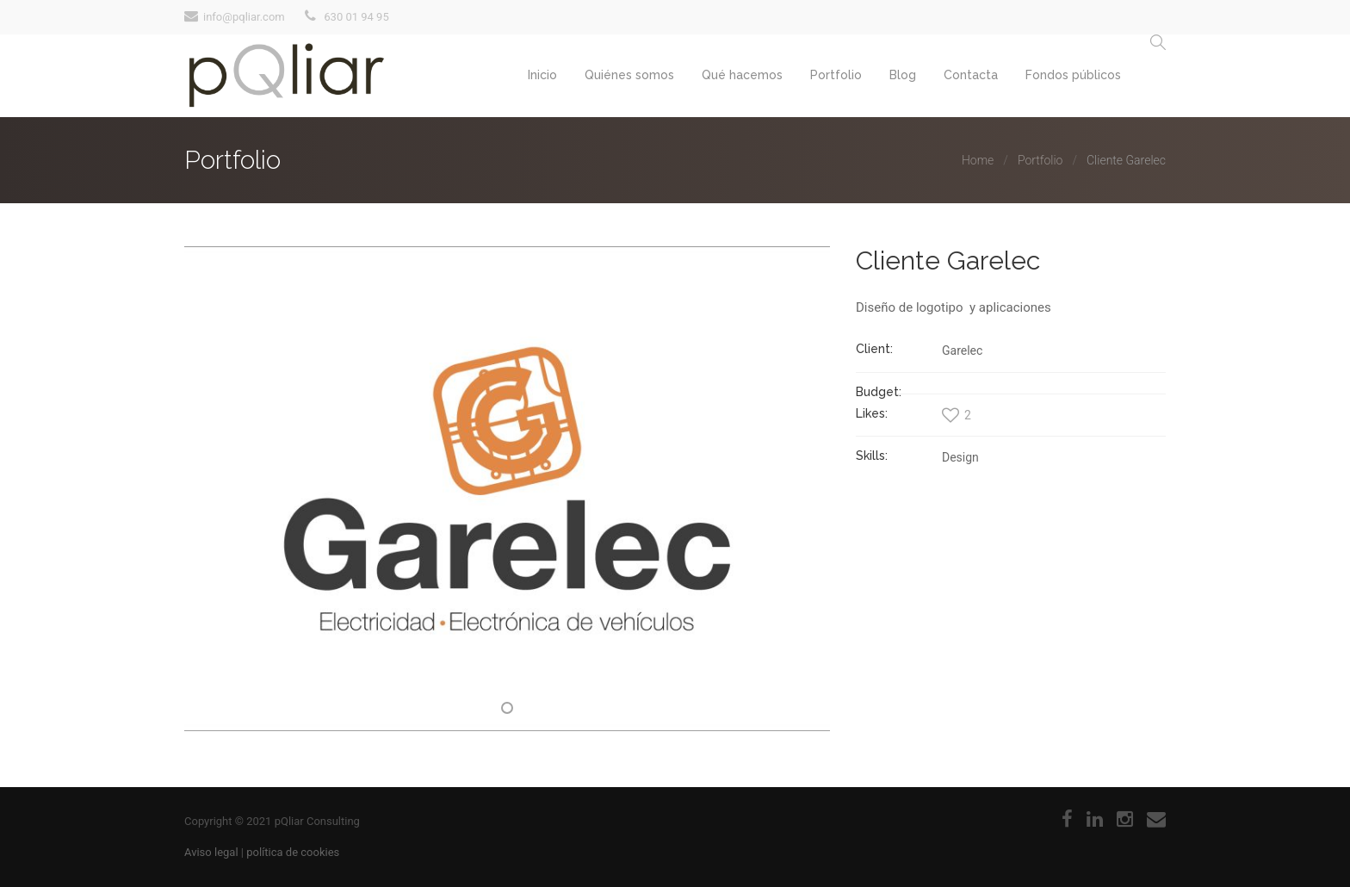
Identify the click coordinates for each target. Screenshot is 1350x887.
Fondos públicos (1073, 75)
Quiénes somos (629, 75)
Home (978, 160)
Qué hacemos (742, 75)
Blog (902, 75)
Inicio (542, 75)
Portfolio (836, 75)
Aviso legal (211, 852)
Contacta (971, 75)
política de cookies (292, 852)
